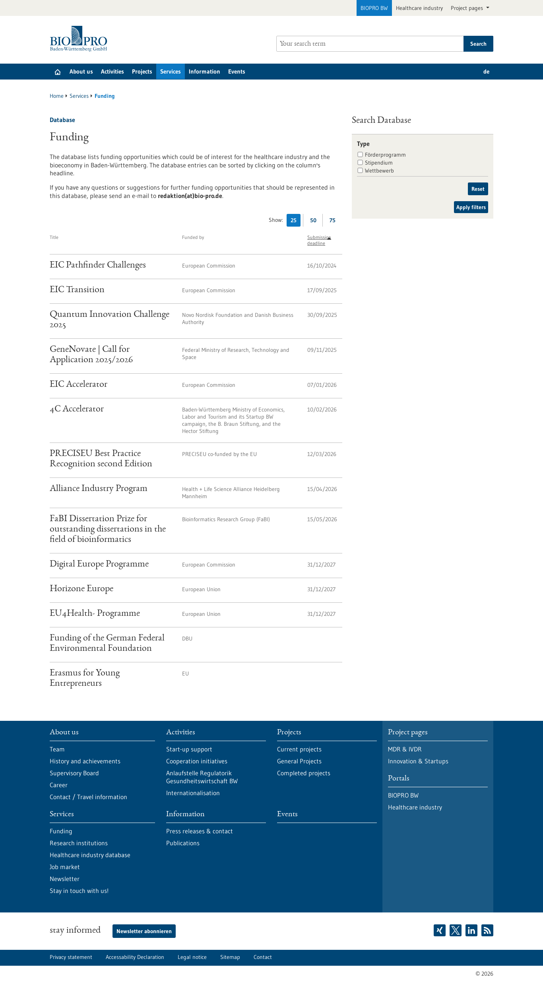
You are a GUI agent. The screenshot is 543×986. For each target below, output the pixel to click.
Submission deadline (319, 240)
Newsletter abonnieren (144, 931)
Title (54, 237)
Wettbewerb (379, 170)
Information (204, 71)
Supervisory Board (74, 773)
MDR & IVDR (405, 749)
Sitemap (230, 957)
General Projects (299, 761)
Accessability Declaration (135, 957)
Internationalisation (193, 793)
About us (81, 71)
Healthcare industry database (90, 855)
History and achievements (85, 761)
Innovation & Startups (418, 761)
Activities (112, 71)
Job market (65, 867)
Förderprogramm (385, 154)
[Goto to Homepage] (80, 39)
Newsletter (65, 879)
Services (170, 71)
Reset (478, 188)
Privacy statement (71, 957)
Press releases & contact (199, 831)
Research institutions (79, 843)
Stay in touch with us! (79, 891)
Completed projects (303, 773)
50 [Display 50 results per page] (315, 222)
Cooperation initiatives (196, 761)
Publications (183, 843)
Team (57, 749)
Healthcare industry (419, 8)
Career (59, 785)
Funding (61, 831)
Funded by (193, 237)
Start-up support (189, 749)
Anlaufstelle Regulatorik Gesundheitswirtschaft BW (202, 777)
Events (236, 71)
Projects (142, 71)
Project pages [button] (468, 8)
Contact (263, 957)
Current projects (299, 749)
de (486, 71)
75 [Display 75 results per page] (334, 222)
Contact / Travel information (88, 797)
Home (57, 95)
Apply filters (471, 207)
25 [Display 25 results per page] (296, 222)
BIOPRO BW (374, 8)
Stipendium (379, 162)
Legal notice (192, 957)
